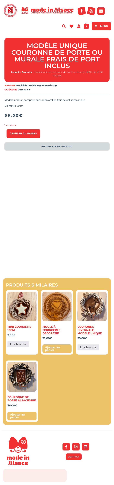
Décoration (24, 89)
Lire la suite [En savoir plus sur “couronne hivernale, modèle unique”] (88, 347)
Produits (27, 72)
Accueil (15, 72)
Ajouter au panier (23, 133)
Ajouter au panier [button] (52, 349)
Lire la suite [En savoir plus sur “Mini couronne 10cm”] (18, 344)
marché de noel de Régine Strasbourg (36, 85)
